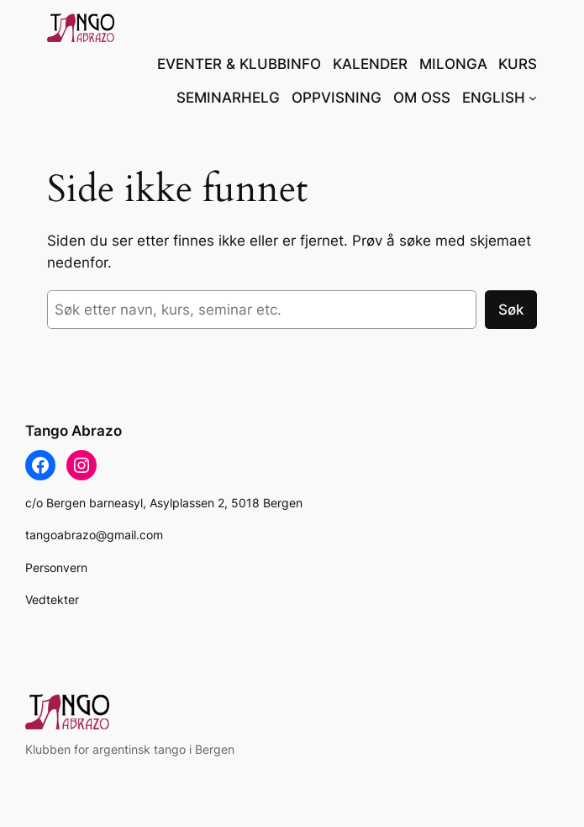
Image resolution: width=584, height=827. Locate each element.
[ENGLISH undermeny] (533, 97)
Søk (510, 309)
